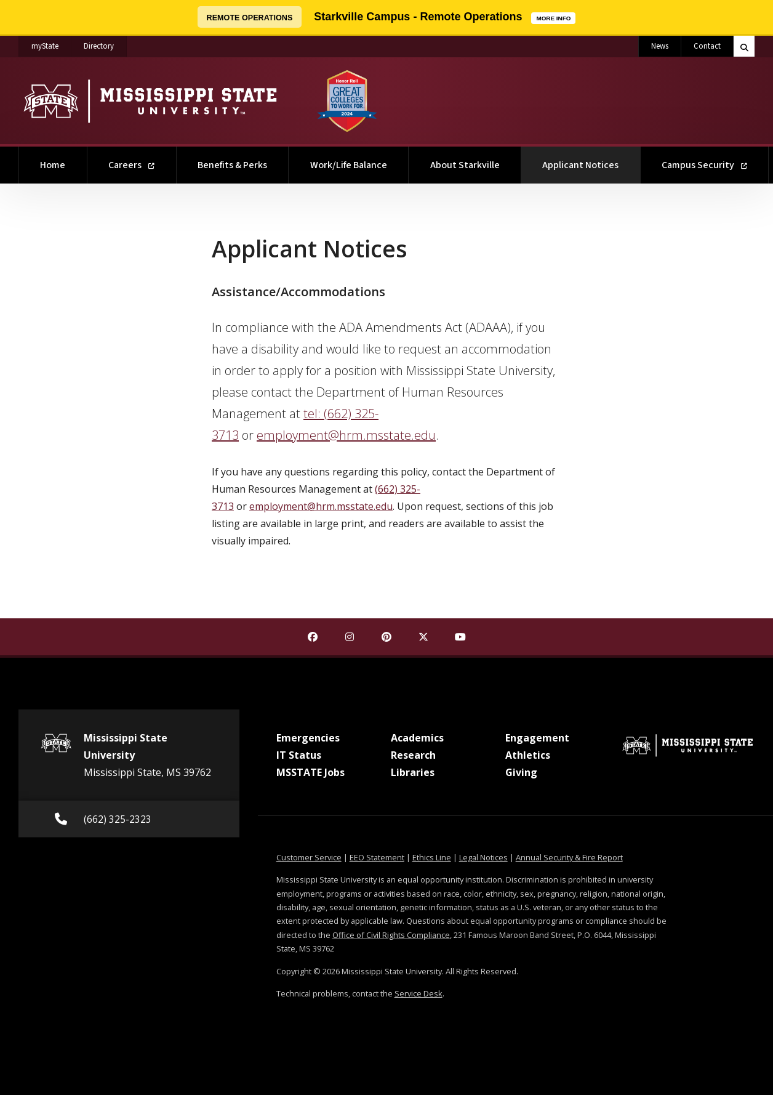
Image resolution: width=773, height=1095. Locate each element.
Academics (417, 738)
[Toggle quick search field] (744, 46)
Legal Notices (483, 857)
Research (413, 755)
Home (52, 165)
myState (51, 44)
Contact (707, 46)
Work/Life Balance (348, 165)
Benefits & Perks (232, 165)
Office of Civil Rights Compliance (391, 934)
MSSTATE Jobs (310, 772)
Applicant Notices (591, 159)
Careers (131, 165)
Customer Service (309, 857)
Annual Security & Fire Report (569, 857)
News (659, 46)
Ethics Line (431, 857)
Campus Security (704, 165)
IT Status (298, 755)
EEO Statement (377, 857)
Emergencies (308, 738)
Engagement (537, 738)
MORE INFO (555, 17)
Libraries (413, 772)
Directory (105, 44)
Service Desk (419, 993)
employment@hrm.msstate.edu (346, 435)
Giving (521, 772)
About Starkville (465, 165)
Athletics (527, 755)
